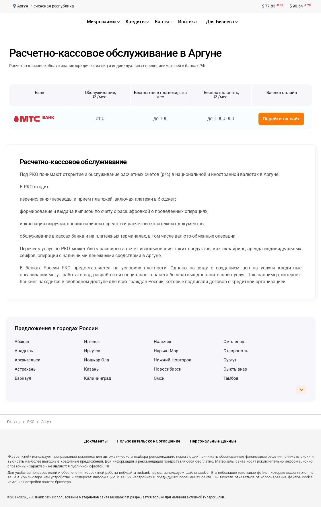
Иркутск (92, 350)
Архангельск (27, 360)
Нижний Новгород (172, 360)
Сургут (229, 360)
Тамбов (231, 378)
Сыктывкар (235, 369)
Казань (91, 369)
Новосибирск (167, 369)
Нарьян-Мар (166, 350)
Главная (14, 422)
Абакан (22, 341)
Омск (159, 378)
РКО (30, 422)
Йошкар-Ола (96, 360)
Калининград (97, 378)
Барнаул (23, 378)
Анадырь (24, 350)
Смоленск (233, 341)
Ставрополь (235, 350)
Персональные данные (213, 441)
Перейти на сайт (281, 118)
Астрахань (25, 369)
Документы (96, 441)
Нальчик (162, 341)
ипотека (187, 21)
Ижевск (92, 341)
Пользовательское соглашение (148, 441)
